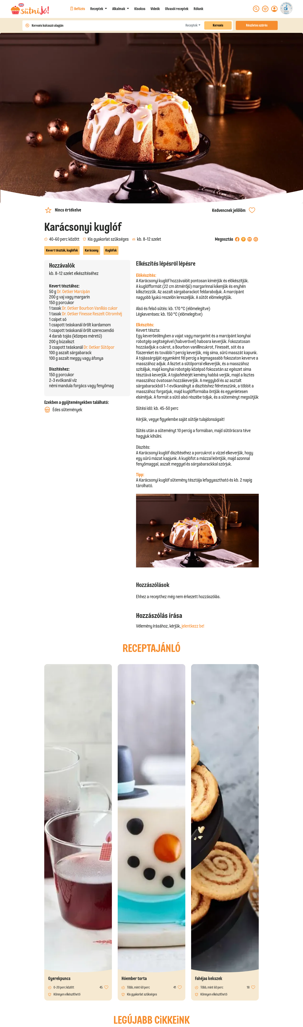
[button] (99, 8)
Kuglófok (111, 250)
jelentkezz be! (193, 626)
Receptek (191, 25)
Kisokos (139, 8)
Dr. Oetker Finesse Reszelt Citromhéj (92, 313)
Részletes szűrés (256, 25)
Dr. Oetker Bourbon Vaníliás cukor (89, 308)
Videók (155, 8)
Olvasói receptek (176, 8)
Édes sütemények (63, 409)
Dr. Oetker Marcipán (73, 291)
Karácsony (91, 250)
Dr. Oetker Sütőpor (99, 347)
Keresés (218, 25)
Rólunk (198, 8)
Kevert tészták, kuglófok (62, 250)
